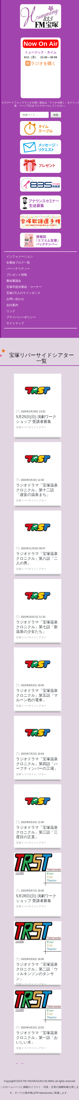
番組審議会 (13, 280)
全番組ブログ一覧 (18, 262)
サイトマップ (15, 323)
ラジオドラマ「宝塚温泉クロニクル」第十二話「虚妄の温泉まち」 (37, 490)
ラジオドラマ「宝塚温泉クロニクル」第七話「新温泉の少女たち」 (37, 627)
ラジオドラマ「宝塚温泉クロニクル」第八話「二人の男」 (37, 558)
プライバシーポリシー (21, 317)
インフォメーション (19, 256)
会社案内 (12, 305)
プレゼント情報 (16, 274)
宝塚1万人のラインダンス (23, 293)
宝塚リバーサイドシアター (31, 427)
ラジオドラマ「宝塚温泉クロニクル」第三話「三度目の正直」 (37, 832)
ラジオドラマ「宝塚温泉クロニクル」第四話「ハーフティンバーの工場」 (37, 764)
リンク (10, 311)
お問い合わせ (15, 299)
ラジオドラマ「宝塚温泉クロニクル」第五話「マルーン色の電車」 (37, 695)
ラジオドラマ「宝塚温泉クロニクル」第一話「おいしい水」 (37, 1037)
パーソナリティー (18, 268)
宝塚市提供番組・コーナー (24, 286)
